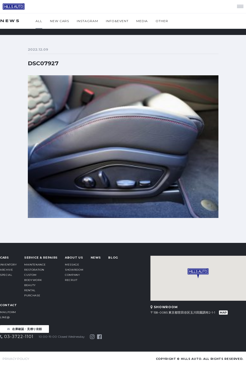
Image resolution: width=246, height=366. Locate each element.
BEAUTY (30, 285)
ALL (39, 21)
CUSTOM (30, 275)
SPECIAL (6, 275)
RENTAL (30, 290)
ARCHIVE (6, 269)
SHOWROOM (74, 269)
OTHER (162, 21)
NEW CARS (59, 21)
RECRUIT (71, 280)
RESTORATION (34, 269)
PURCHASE (32, 295)
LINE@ (5, 317)
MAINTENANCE (35, 264)
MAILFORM (8, 312)
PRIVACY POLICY (16, 359)
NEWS (96, 257)
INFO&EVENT (117, 21)
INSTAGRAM (87, 21)
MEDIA (142, 21)
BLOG (113, 257)
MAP (223, 312)
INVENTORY (8, 264)
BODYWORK (33, 280)
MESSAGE (72, 264)
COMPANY (72, 275)
